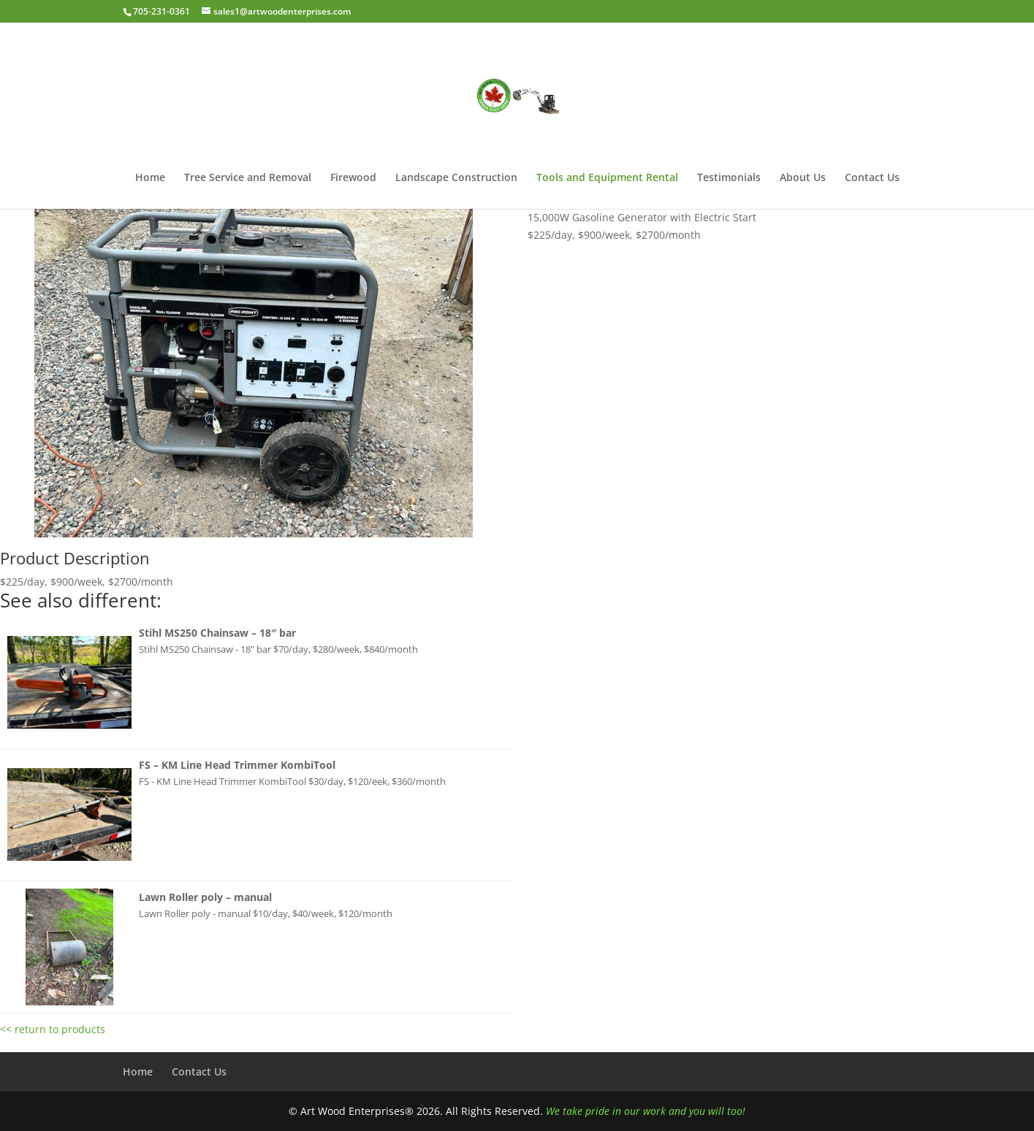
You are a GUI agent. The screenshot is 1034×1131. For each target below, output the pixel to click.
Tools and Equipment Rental (607, 178)
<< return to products (52, 1029)
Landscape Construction (456, 178)
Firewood (353, 178)
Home (150, 178)
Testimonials (729, 178)
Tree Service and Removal (247, 178)
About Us (803, 178)
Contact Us (872, 178)
